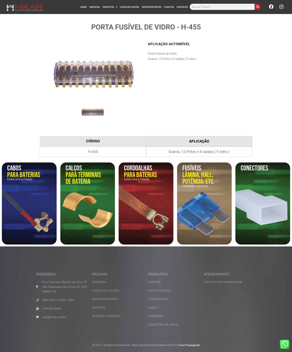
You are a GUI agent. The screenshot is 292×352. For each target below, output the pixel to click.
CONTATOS (182, 7)
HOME (83, 7)
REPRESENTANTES (151, 7)
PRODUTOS (109, 7)
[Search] (258, 7)
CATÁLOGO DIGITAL (129, 7)
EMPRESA (94, 7)
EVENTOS (169, 7)
